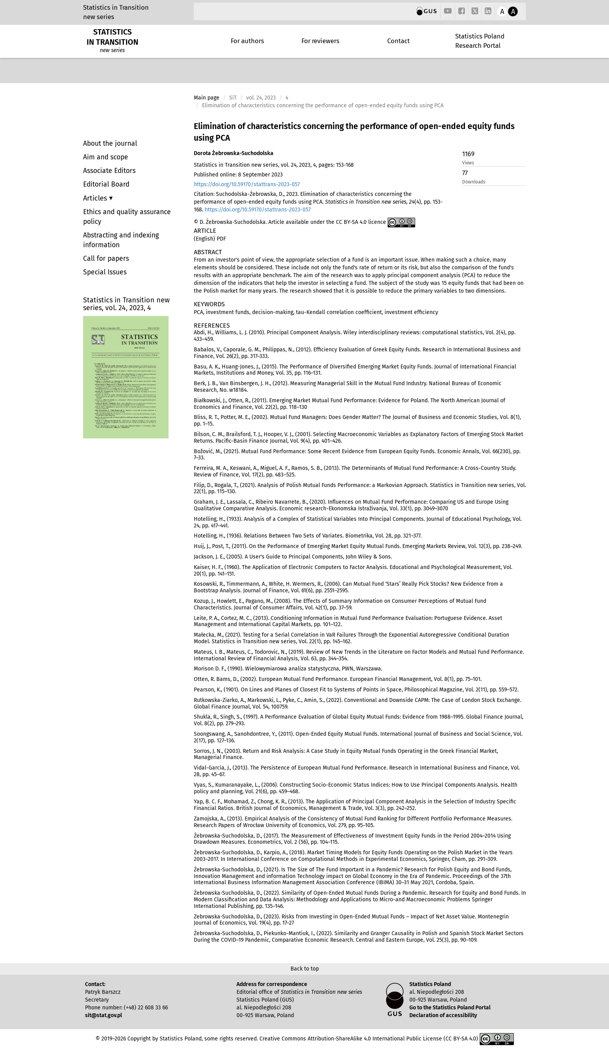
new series (98, 17)
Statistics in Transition (116, 7)
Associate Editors (109, 171)
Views (468, 163)
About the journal (110, 144)
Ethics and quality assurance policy (127, 217)
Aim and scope (105, 157)
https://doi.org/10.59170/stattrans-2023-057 (247, 184)
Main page (206, 97)
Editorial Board (106, 184)
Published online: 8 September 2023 (238, 174)
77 (465, 173)
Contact (398, 41)
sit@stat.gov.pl (103, 1015)
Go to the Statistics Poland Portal (450, 1007)
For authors (247, 41)
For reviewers (320, 41)
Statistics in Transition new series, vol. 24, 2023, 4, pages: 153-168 (274, 165)
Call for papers (106, 259)
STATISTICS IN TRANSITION (112, 37)
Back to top (305, 968)
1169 (468, 154)
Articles (96, 198)
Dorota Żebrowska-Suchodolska (233, 153)
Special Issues (105, 272)
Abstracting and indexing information (121, 240)
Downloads (473, 182)
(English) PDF (210, 239)
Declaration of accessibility (443, 1015)
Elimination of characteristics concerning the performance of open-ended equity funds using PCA (354, 132)
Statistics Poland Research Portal (480, 40)
